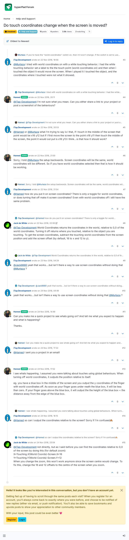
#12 (123, 348)
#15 (123, 442)
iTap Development (22, 60)
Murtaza (21, 55)
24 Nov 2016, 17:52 (46, 369)
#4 (124, 97)
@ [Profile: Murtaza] (19, 64)
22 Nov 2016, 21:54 (49, 189)
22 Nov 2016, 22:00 (46, 223)
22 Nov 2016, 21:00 (46, 155)
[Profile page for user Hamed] (7, 99)
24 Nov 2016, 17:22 (49, 348)
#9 (124, 260)
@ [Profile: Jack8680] (20, 265)
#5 (124, 127)
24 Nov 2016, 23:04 (46, 442)
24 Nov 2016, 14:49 (46, 311)
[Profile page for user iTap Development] (7, 61)
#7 (124, 189)
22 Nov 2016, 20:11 (46, 97)
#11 (124, 311)
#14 (123, 416)
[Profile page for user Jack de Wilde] (7, 225)
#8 (124, 223)
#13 (123, 369)
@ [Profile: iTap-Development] (25, 101)
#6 (124, 155)
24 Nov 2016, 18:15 (49, 416)
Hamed (16, 97)
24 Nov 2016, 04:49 (50, 290)
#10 (123, 290)
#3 (124, 60)
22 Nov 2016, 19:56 (49, 60)
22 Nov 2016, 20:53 (50, 127)
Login (22, 519)
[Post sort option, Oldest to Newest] (18, 41)
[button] (4, 536)
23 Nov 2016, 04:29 (50, 260)
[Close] (121, 490)
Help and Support (28, 31)
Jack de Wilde (20, 223)
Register (11, 519)
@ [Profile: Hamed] (18, 131)
